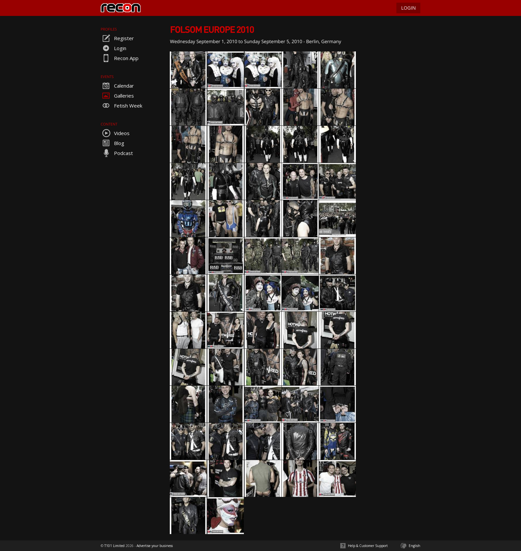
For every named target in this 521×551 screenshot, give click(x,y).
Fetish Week (121, 106)
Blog (112, 143)
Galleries (117, 96)
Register (117, 38)
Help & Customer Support (368, 545)
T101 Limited (114, 545)
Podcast (117, 153)
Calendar (117, 86)
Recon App (120, 58)
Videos (115, 133)
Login (113, 48)
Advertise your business (155, 545)
